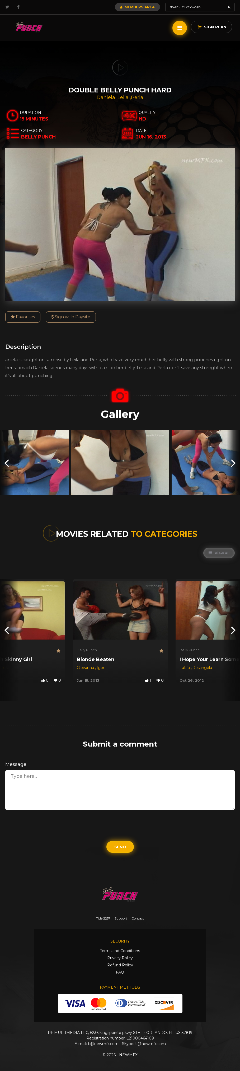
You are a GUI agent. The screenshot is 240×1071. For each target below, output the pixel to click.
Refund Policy (120, 965)
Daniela (106, 97)
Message (15, 764)
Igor (100, 667)
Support (121, 918)
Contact (137, 918)
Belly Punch (87, 650)
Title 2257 (103, 918)
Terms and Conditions (120, 950)
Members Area (137, 7)
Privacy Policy (120, 958)
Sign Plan (212, 26)
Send (120, 846)
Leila (123, 97)
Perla (137, 97)
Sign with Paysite (70, 316)
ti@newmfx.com (103, 1043)
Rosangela (202, 667)
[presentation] (6, 463)
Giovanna (86, 667)
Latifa (185, 667)
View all (219, 553)
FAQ (120, 972)
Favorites (23, 316)
